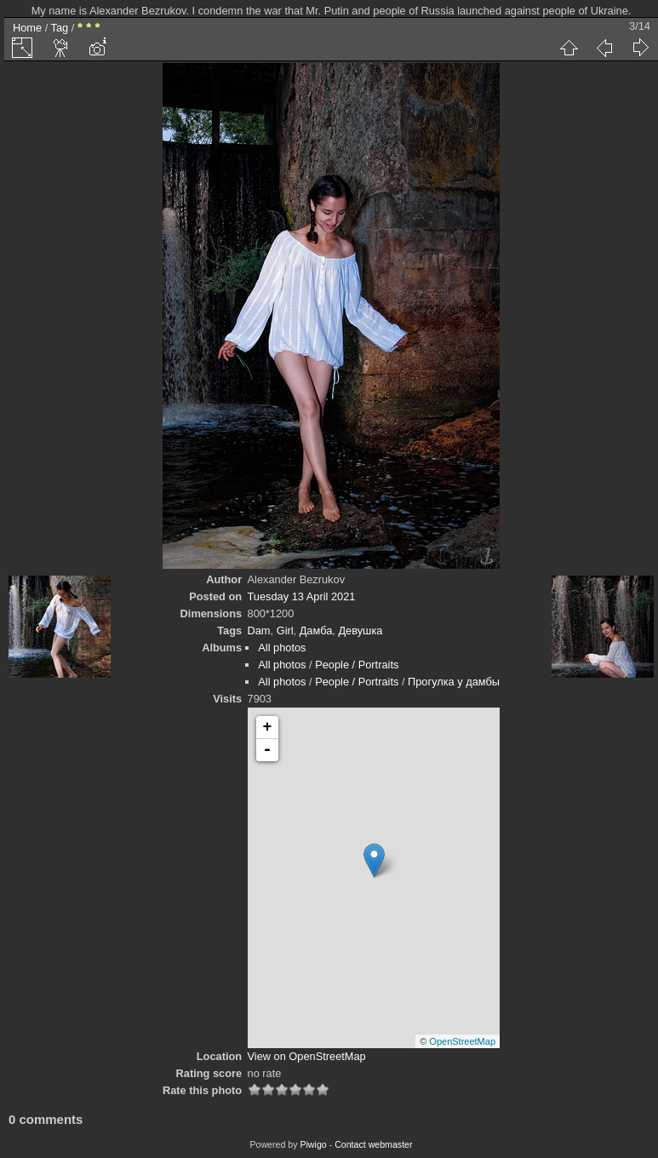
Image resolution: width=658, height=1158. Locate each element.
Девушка (360, 630)
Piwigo (313, 1144)
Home (27, 27)
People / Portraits (356, 664)
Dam (259, 630)
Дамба (316, 630)
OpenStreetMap (462, 1041)
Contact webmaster (373, 1144)
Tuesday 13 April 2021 (302, 596)
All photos (282, 647)
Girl (285, 630)
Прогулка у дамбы (454, 681)
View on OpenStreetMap (307, 1056)
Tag (60, 27)
